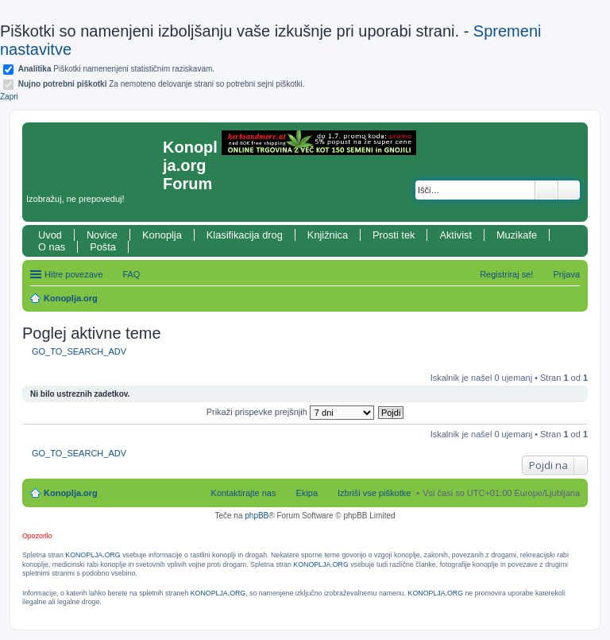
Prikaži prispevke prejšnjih (290, 412)
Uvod (50, 235)
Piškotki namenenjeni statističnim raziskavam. (116, 68)
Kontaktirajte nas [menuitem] (243, 493)
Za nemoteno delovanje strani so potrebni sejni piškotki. (161, 84)
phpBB (256, 515)
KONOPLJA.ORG (92, 555)
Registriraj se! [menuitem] (506, 274)
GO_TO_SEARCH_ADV (79, 351)
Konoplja (162, 235)
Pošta (103, 247)
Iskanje (546, 190)
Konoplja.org (71, 298)
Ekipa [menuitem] (306, 493)
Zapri (9, 96)
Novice (102, 235)
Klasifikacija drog (245, 235)
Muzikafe (516, 235)
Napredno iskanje (569, 190)
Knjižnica (327, 235)
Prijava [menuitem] (566, 274)
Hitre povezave (73, 274)
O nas (51, 247)
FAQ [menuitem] (131, 274)
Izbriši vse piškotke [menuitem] (374, 493)
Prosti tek (394, 235)
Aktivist (455, 235)
